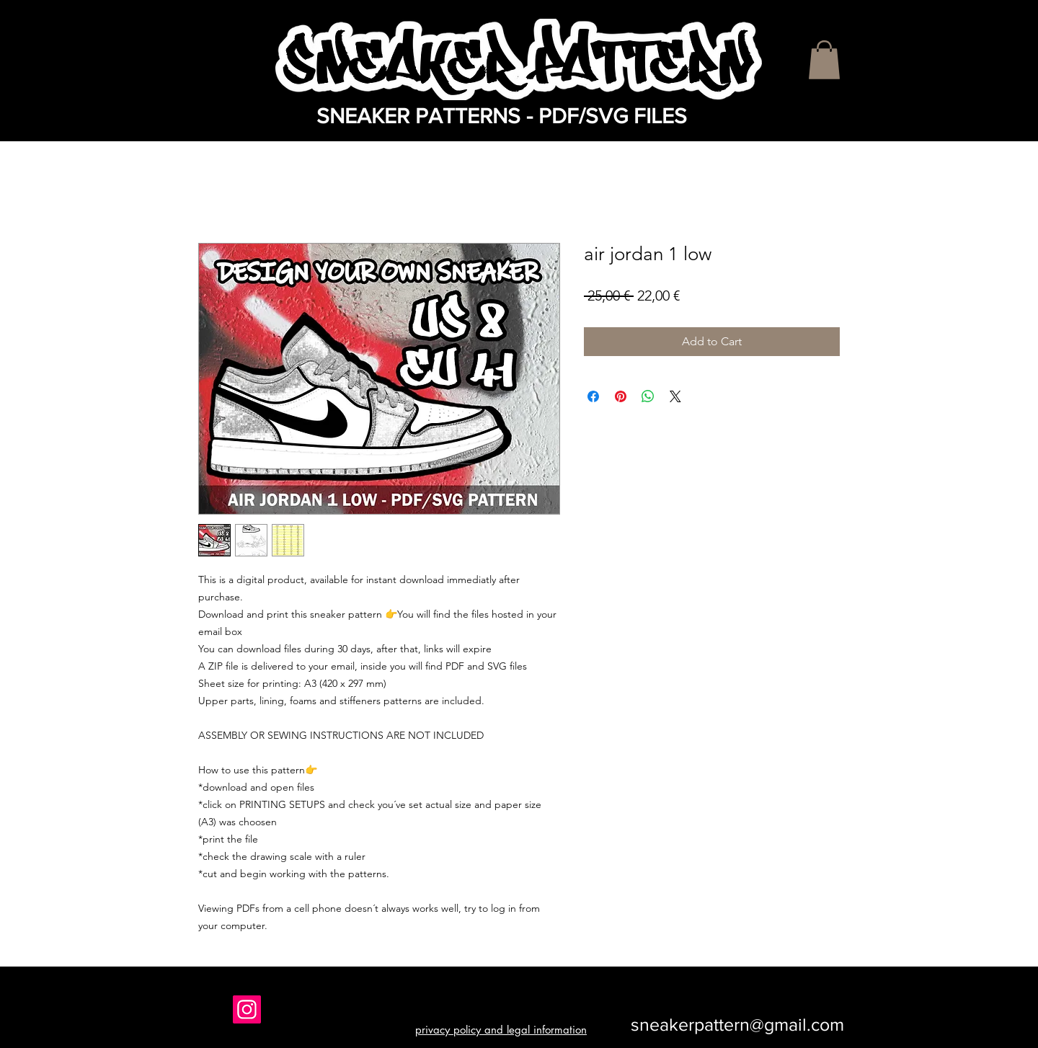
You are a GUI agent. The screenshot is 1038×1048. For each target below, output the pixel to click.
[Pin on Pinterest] (620, 396)
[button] (824, 59)
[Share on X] (675, 396)
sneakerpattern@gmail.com (737, 1024)
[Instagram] (247, 1009)
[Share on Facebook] (593, 396)
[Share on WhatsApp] (648, 396)
